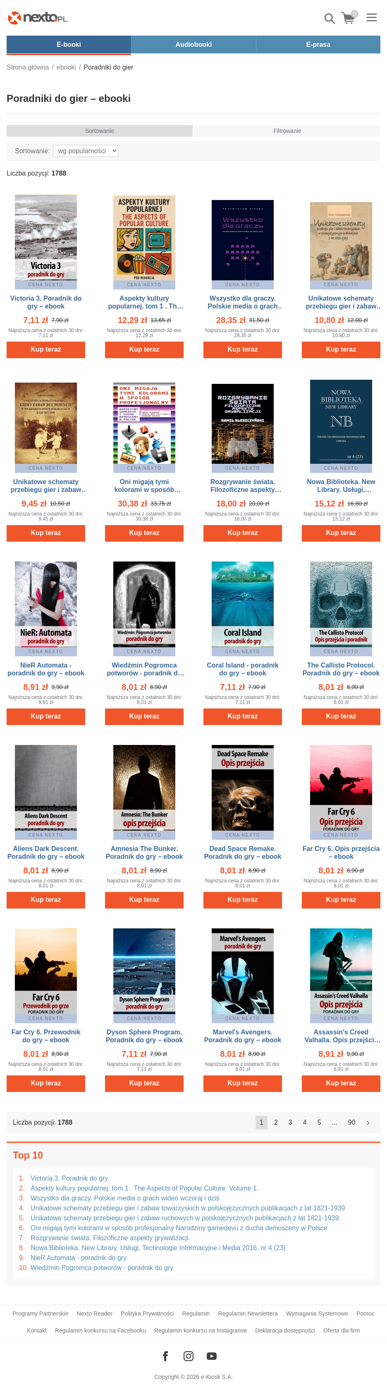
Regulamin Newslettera (248, 1313)
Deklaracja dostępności (285, 1330)
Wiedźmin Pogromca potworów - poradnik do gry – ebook (144, 673)
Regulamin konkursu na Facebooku (100, 1330)
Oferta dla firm (341, 1330)
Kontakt (36, 1330)
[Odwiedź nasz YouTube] (211, 1356)
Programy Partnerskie (40, 1313)
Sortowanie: (32, 150)
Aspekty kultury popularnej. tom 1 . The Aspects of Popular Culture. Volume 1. (144, 1188)
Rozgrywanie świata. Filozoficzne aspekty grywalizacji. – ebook (242, 489)
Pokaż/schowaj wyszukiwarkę (330, 18)
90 (352, 1122)
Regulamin (196, 1313)
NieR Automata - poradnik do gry (79, 1257)
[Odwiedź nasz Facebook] (165, 1356)
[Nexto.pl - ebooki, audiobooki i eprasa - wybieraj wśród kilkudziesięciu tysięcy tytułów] (38, 18)
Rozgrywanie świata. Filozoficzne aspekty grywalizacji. (110, 1237)
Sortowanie (99, 131)
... (334, 1122)
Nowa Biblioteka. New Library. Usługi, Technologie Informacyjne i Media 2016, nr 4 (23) (158, 1247)
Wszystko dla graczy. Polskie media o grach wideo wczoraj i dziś (125, 1198)
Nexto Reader (94, 1313)
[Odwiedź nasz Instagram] (188, 1356)
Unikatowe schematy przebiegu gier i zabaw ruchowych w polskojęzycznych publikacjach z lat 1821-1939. (186, 1218)
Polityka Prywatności (147, 1313)
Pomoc (365, 1313)
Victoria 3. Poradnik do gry (69, 1178)
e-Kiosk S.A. (217, 1377)
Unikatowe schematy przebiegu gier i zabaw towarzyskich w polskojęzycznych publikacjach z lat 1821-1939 (188, 1208)
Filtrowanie (287, 131)
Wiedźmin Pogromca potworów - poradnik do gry (102, 1267)
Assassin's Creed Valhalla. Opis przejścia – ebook (341, 1040)
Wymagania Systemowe (317, 1313)
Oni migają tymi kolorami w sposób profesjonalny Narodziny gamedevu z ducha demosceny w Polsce (179, 1228)
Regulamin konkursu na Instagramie (200, 1330)
